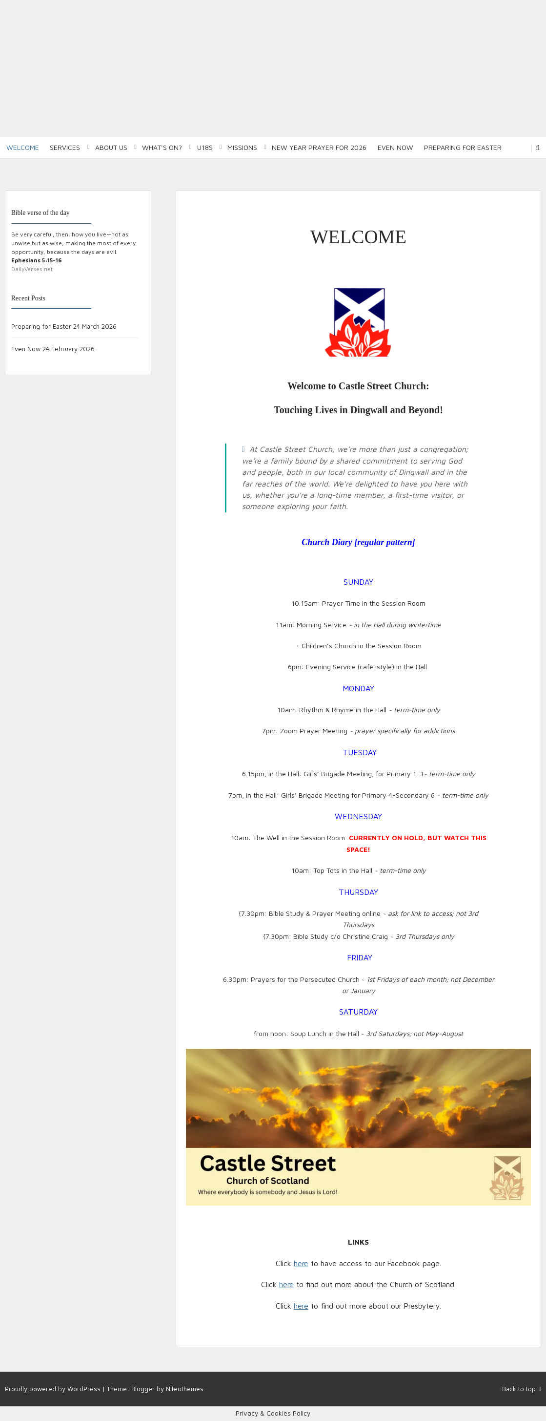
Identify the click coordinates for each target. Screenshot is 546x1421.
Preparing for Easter (463, 147)
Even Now (395, 147)
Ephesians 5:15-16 (36, 260)
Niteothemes (184, 1389)
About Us (111, 147)
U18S (205, 147)
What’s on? (162, 147)
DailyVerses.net (32, 269)
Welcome (22, 147)
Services (65, 147)
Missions (242, 147)
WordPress (84, 1389)
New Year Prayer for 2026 (319, 147)
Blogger (143, 1389)
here (301, 1263)
